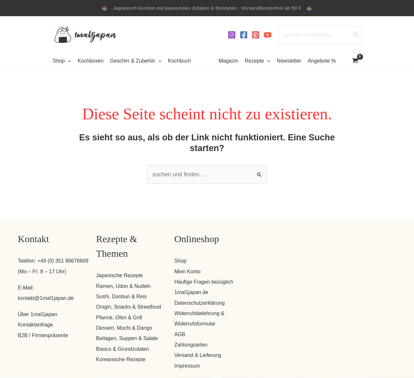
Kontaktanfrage (35, 325)
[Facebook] (244, 35)
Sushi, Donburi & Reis (121, 296)
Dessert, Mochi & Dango (124, 328)
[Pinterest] (256, 35)
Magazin (228, 61)
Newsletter (289, 61)
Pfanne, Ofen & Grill (119, 317)
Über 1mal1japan (37, 314)
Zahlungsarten (190, 345)
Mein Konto (187, 271)
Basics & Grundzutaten (122, 349)
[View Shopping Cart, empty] (355, 61)
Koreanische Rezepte (121, 359)
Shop (180, 261)
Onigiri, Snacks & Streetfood (128, 307)
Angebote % (322, 61)
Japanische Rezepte (119, 275)
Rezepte (257, 61)
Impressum (187, 366)
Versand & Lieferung (197, 355)
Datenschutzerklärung (199, 303)
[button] (68, 61)
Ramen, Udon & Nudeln (123, 286)
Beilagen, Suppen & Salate (127, 338)
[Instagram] (232, 35)
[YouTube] (268, 35)
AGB (179, 334)
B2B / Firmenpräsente (43, 335)
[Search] (356, 34)
